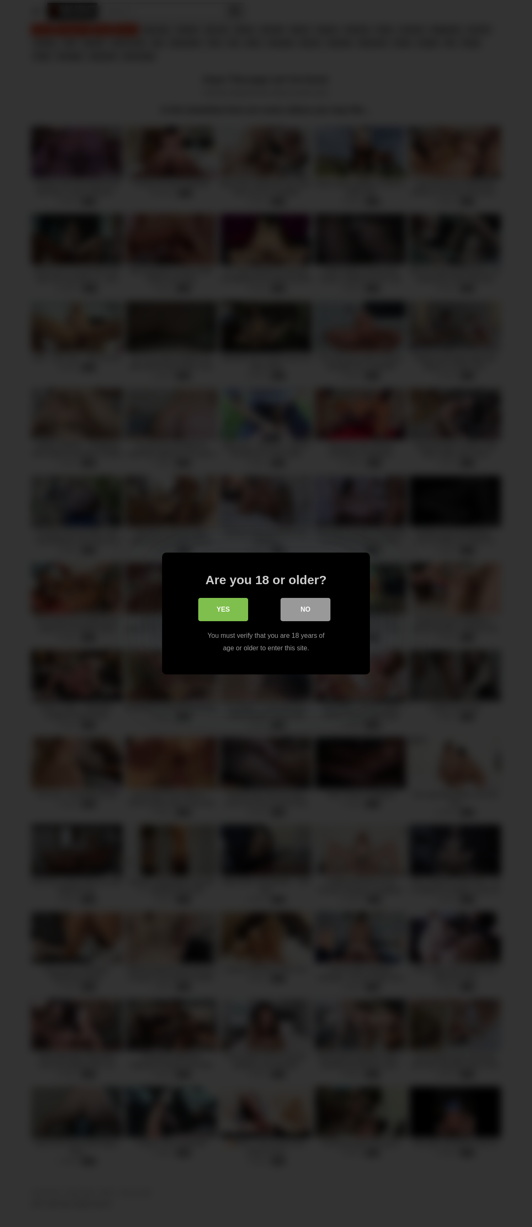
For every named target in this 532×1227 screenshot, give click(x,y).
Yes (223, 609)
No (305, 609)
